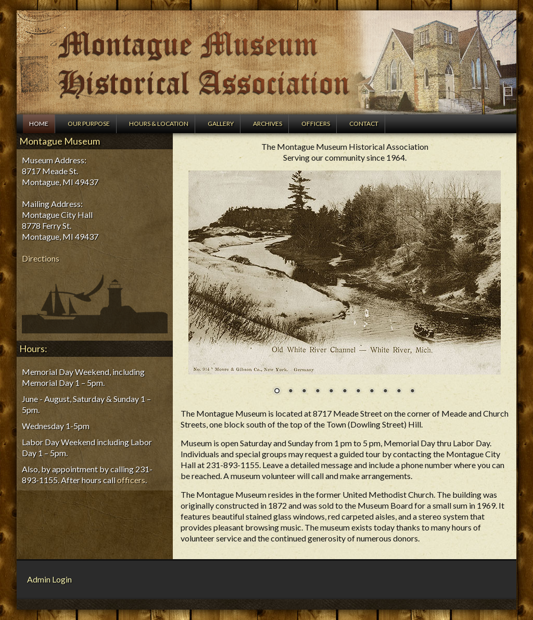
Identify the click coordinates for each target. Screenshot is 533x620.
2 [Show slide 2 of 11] (290, 391)
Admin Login (49, 579)
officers (131, 480)
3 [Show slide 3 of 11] (304, 391)
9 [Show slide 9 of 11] (385, 391)
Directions (40, 258)
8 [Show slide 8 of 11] (371, 391)
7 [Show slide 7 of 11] (358, 391)
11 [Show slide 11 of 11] (412, 391)
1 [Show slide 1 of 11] (277, 391)
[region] (344, 289)
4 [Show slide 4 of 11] (317, 391)
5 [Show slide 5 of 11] (331, 391)
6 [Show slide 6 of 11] (344, 391)
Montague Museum (266, 62)
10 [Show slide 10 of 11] (398, 391)
